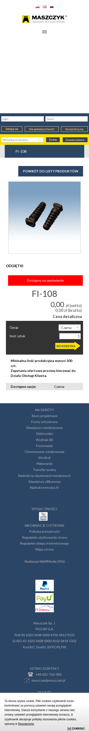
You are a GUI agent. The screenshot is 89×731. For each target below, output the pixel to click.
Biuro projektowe (44, 416)
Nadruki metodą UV (44, 487)
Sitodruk (44, 458)
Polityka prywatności (44, 531)
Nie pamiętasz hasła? (41, 129)
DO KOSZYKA (65, 346)
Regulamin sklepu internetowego (44, 543)
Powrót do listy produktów (50, 171)
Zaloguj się (11, 129)
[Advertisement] (44, 75)
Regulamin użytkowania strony (44, 537)
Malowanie (44, 463)
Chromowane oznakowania (44, 452)
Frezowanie (44, 446)
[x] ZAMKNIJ (76, 728)
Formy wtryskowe (44, 422)
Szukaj (53, 139)
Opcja (13, 327)
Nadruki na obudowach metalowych (44, 476)
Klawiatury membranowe (44, 428)
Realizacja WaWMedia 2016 (44, 561)
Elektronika (44, 434)
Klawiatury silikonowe (44, 481)
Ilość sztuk (17, 336)
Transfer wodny (44, 470)
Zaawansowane (75, 139)
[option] (44, 217)
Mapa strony (44, 549)
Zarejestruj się (74, 129)
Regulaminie (26, 724)
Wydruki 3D (44, 440)
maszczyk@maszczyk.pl (44, 680)
